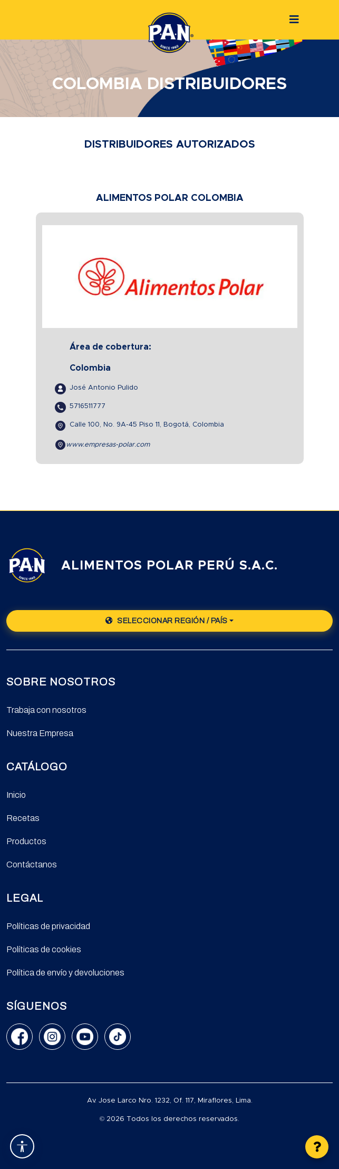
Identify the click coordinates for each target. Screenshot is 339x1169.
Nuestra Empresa (39, 733)
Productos (26, 841)
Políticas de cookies (43, 949)
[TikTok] (117, 1036)
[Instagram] (52, 1036)
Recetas (23, 818)
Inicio (16, 794)
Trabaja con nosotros (46, 710)
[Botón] (294, 19)
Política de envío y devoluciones (65, 972)
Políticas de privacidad (48, 926)
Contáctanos (31, 864)
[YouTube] (85, 1036)
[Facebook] (19, 1036)
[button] (316, 1146)
